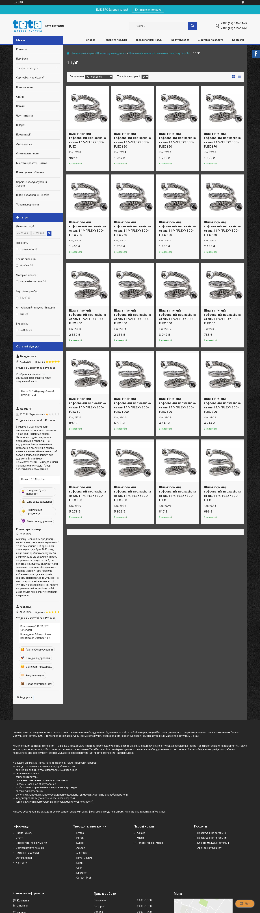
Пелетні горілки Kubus (150, 842)
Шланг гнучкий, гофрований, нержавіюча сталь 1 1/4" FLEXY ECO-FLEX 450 (132, 317)
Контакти (238, 39)
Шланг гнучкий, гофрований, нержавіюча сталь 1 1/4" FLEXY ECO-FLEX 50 (222, 317)
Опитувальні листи (27, 153)
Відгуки (20, 125)
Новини (20, 106)
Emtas (80, 832)
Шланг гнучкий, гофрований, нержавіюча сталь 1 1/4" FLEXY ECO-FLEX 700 (222, 405)
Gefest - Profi (84, 877)
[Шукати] (192, 26)
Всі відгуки (23, 697)
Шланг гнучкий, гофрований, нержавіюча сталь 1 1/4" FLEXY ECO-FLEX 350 (222, 228)
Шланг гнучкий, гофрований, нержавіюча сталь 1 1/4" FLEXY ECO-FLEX (87, 140)
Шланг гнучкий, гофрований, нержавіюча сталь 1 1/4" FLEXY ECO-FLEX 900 (132, 493)
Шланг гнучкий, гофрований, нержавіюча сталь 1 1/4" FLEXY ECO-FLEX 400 (87, 317)
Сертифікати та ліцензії (30, 77)
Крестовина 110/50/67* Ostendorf (34, 628)
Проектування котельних (212, 837)
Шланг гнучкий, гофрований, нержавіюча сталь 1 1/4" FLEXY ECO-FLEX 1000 (132, 405)
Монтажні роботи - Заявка (31, 163)
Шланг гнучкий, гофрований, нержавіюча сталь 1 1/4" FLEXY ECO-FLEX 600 (177, 405)
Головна (90, 39)
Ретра (80, 837)
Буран (80, 842)
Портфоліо (22, 58)
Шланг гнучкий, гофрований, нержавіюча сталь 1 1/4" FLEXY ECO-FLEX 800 (87, 493)
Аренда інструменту (209, 847)
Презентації (23, 134)
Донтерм (81, 852)
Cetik (79, 867)
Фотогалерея (24, 144)
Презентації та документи (31, 842)
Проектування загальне (211, 832)
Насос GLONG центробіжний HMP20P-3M (37, 393)
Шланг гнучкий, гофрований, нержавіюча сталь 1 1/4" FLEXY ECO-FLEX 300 (177, 228)
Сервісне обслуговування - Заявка (32, 184)
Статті (20, 96)
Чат (245, 903)
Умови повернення (27, 204)
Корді (79, 862)
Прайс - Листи (24, 832)
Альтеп (80, 847)
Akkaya (141, 832)
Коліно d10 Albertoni (33, 479)
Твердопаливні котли (149, 39)
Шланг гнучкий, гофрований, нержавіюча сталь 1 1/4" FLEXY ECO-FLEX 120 (132, 140)
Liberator (81, 872)
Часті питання (24, 115)
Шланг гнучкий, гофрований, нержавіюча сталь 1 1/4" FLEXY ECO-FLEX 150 (177, 140)
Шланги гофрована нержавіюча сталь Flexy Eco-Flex (159, 53)
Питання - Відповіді (27, 852)
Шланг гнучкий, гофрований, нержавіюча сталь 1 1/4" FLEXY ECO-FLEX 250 (132, 228)
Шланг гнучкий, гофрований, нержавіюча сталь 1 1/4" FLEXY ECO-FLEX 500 (177, 317)
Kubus (140, 837)
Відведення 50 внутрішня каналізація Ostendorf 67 (35, 636)
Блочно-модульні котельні (213, 842)
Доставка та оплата (210, 39)
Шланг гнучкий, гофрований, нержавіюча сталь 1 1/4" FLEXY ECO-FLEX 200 (87, 228)
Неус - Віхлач (84, 857)
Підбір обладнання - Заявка (32, 195)
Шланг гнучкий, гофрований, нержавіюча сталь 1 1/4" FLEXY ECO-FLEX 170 (222, 140)
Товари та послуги (115, 39)
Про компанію (24, 87)
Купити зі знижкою (148, 9)
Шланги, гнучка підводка (111, 53)
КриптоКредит (180, 39)
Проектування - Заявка (30, 172)
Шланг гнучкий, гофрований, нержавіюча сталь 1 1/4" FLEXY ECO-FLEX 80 (87, 405)
